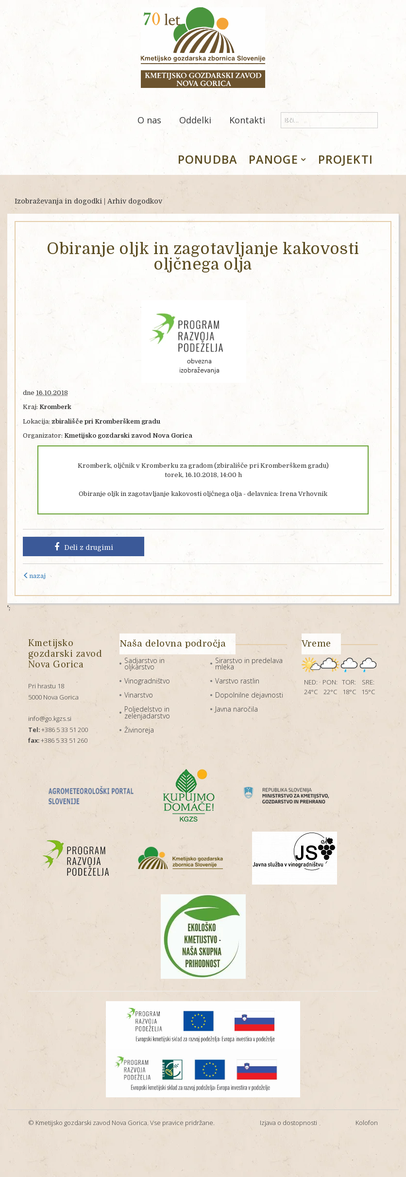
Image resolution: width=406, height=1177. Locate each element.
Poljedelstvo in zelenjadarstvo (147, 712)
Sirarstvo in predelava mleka (249, 664)
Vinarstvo (138, 694)
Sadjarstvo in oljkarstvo (144, 664)
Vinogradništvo (147, 680)
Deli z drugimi (83, 547)
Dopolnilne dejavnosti (249, 694)
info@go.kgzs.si (49, 718)
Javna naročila (236, 709)
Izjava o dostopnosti (288, 1122)
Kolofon (366, 1122)
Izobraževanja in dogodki (58, 201)
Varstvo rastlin (237, 680)
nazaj (34, 576)
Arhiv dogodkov (134, 201)
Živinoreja (139, 729)
